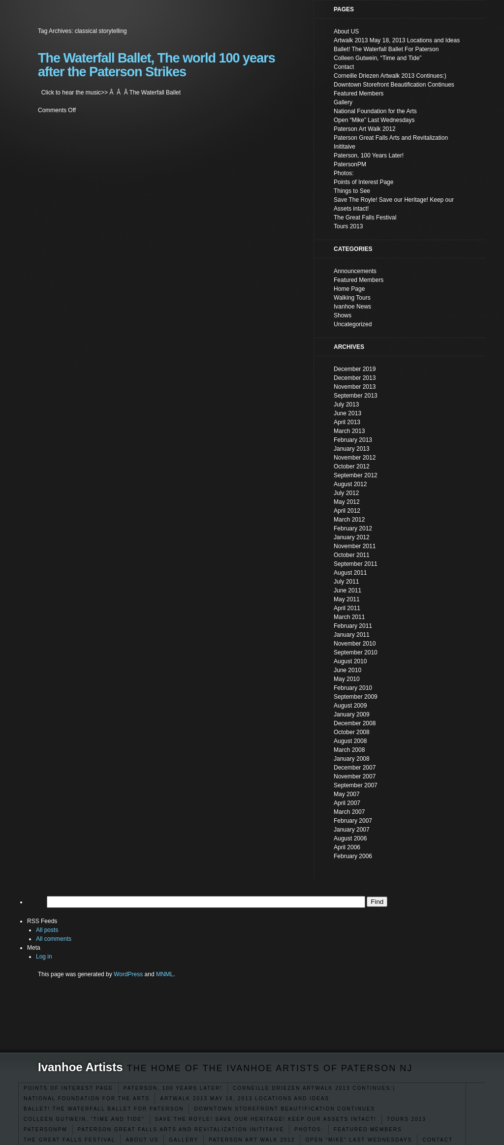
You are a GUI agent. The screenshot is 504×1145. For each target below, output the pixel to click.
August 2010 (350, 661)
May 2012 (347, 501)
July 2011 (346, 581)
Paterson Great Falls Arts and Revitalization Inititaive (181, 1129)
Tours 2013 (406, 1119)
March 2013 (349, 431)
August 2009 (350, 705)
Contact (437, 1140)
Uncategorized (353, 324)
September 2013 (356, 395)
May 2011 (347, 599)
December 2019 (355, 369)
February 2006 (353, 856)
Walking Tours (352, 297)
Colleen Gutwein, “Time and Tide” (84, 1119)
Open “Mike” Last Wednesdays (358, 1140)
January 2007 (352, 829)
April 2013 (347, 422)
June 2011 (347, 590)
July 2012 (346, 493)
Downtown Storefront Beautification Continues (284, 1109)
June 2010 (347, 670)
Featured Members (368, 1129)
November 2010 (355, 643)
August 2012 (350, 484)
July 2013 (346, 404)
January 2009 (352, 714)
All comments (53, 938)
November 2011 (355, 546)
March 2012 (349, 519)
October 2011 (352, 555)
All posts (47, 930)
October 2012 (352, 466)
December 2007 (355, 767)
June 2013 (347, 413)
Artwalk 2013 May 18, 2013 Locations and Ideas (244, 1098)
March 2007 (349, 811)
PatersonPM (45, 1129)
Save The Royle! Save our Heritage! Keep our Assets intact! (266, 1119)
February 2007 (353, 820)
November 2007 (355, 776)
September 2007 (356, 785)
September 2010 (356, 652)
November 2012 (355, 457)
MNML (164, 974)
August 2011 (350, 572)
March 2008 (349, 749)
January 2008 (352, 758)
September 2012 (356, 475)
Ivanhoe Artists (80, 1067)
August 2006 (350, 838)
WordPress (128, 974)
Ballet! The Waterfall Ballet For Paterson (104, 1109)
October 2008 (352, 732)
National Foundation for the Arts (87, 1098)
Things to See (352, 190)
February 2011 (353, 625)
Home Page (349, 288)
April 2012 (347, 510)
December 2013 (355, 377)
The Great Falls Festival (69, 1140)
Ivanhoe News (352, 306)
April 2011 (347, 608)
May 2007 (347, 794)
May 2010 (347, 679)
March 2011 (349, 617)
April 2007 (347, 803)
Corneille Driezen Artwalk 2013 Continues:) (314, 1088)
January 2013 (352, 448)
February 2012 (353, 528)
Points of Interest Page (68, 1088)
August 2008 (350, 741)
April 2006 (347, 847)
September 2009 (356, 696)
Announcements (355, 271)
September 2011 (356, 563)
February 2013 (353, 439)
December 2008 (355, 723)
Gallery (183, 1140)
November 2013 (355, 386)
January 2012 (352, 537)
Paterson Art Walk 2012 (252, 1140)
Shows (342, 315)
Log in (44, 956)
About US (142, 1140)
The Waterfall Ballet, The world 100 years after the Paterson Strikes (156, 65)
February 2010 (353, 687)
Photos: (308, 1129)
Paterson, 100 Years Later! (173, 1088)
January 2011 (352, 634)
